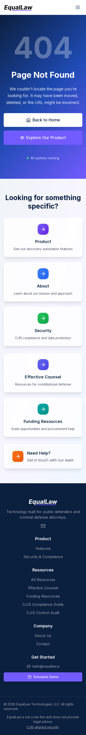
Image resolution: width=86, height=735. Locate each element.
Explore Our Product (43, 137)
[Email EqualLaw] (43, 526)
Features (43, 548)
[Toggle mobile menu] (77, 7)
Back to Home (43, 119)
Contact (43, 644)
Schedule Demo (43, 677)
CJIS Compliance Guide (43, 604)
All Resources (43, 579)
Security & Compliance (43, 556)
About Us (43, 635)
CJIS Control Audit (43, 612)
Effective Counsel (43, 588)
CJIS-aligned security (43, 727)
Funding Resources (43, 596)
